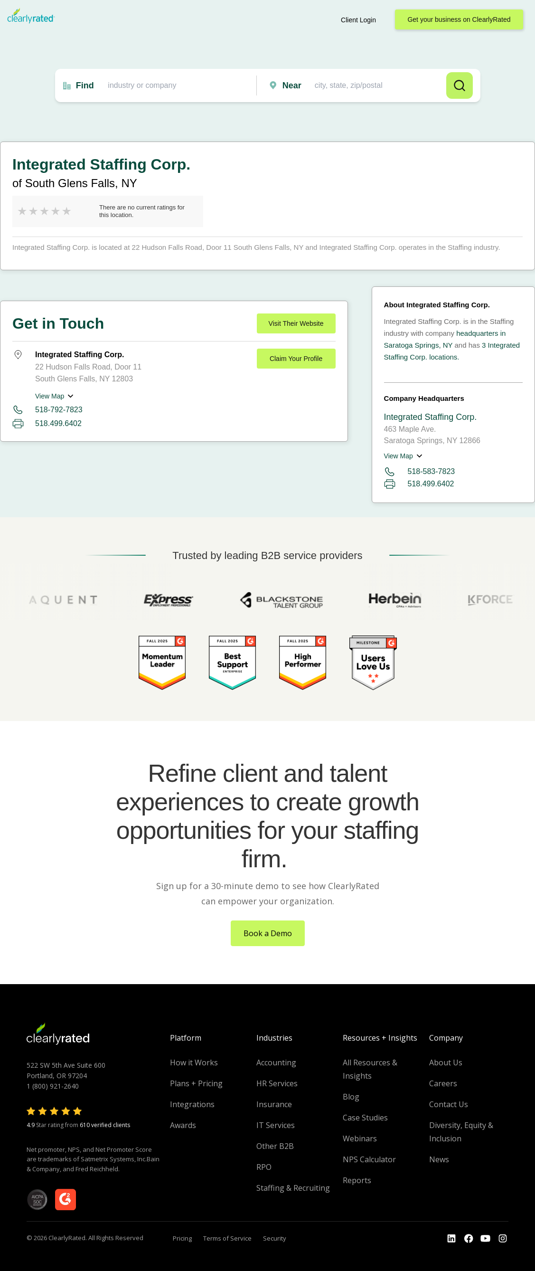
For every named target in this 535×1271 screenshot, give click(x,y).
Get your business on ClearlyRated (458, 19)
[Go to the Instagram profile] (502, 1238)
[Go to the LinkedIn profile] (451, 1238)
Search (459, 85)
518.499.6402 (58, 423)
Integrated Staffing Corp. (430, 417)
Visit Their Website (296, 323)
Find (85, 85)
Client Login (358, 20)
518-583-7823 (419, 472)
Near (291, 85)
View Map (49, 396)
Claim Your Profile (296, 358)
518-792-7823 (59, 410)
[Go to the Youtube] (468, 1238)
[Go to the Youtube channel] (485, 1238)
